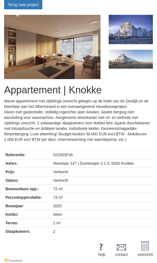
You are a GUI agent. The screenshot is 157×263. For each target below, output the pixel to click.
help (100, 249)
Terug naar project (23, 4)
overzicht (145, 249)
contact (121, 249)
